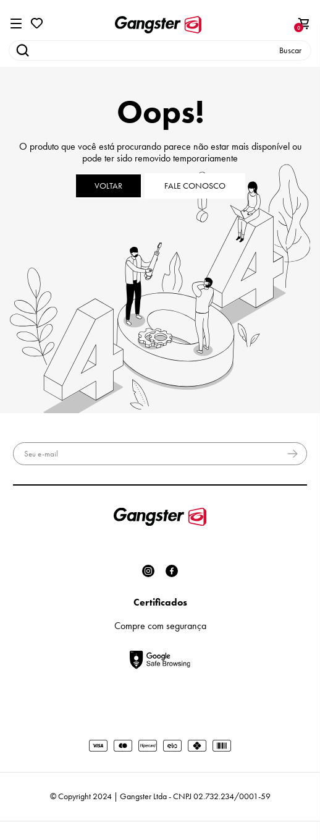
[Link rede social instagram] (148, 571)
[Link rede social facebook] (172, 571)
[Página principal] (157, 24)
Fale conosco (194, 186)
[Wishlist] (37, 22)
